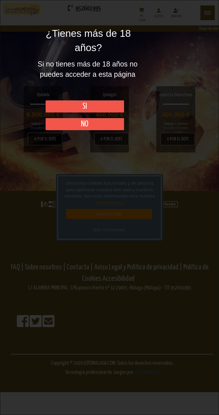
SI (84, 106)
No (84, 124)
